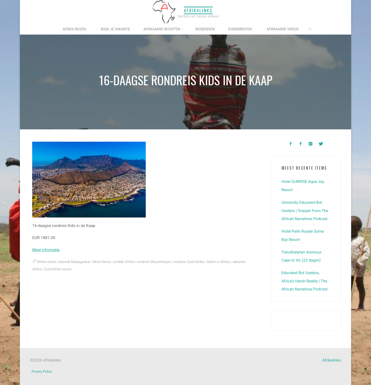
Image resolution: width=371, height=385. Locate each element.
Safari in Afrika (223, 261)
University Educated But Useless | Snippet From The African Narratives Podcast (306, 209)
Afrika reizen (47, 261)
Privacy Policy (42, 369)
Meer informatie (46, 249)
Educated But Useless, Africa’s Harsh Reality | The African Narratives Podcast (306, 279)
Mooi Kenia (104, 261)
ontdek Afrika (126, 261)
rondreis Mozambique (157, 261)
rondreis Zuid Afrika (193, 261)
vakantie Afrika (44, 269)
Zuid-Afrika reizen (73, 269)
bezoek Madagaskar (75, 261)
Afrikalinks (198, 10)
